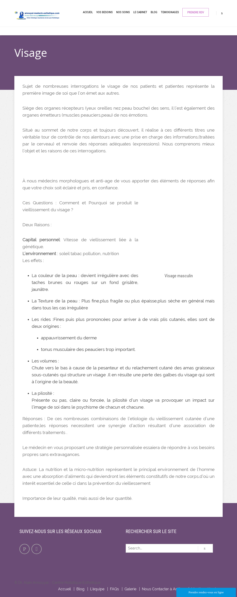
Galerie (130, 589)
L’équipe (97, 589)
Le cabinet (140, 12)
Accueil (88, 12)
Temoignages (170, 12)
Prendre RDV (195, 12)
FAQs (114, 589)
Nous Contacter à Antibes (164, 589)
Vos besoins (104, 12)
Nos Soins (123, 12)
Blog (154, 12)
